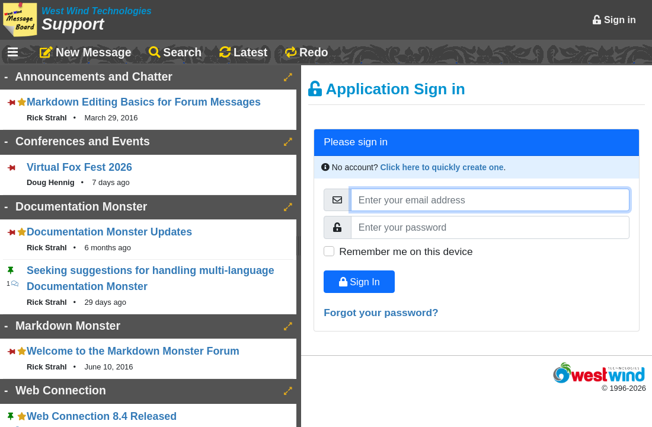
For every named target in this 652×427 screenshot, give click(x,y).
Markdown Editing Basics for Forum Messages (144, 102)
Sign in (614, 19)
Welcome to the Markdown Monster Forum (133, 351)
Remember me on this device (405, 251)
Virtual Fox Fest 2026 (79, 167)
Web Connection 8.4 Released (102, 416)
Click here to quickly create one (442, 167)
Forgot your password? (381, 312)
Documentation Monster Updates (109, 232)
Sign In (359, 281)
